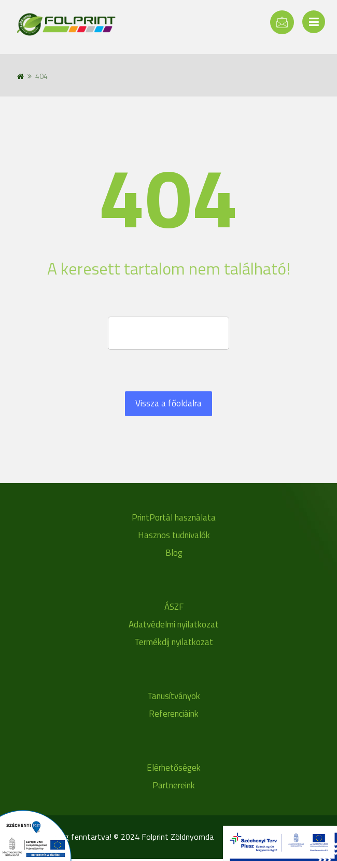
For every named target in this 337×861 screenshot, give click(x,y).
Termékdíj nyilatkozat (173, 642)
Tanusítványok (173, 696)
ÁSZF (174, 606)
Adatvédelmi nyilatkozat (174, 624)
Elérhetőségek (174, 767)
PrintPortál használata (174, 517)
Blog (173, 552)
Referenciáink (174, 713)
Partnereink (173, 785)
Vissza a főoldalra (168, 403)
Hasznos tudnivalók (174, 535)
